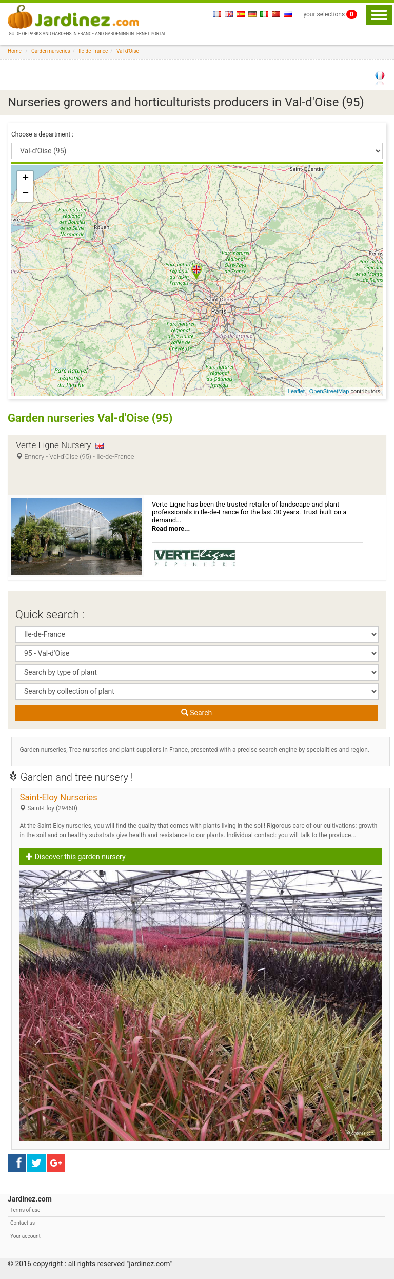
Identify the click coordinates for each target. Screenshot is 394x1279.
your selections (330, 14)
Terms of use (25, 1210)
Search (196, 713)
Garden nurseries (50, 51)
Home (15, 51)
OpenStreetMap (329, 391)
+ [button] (25, 178)
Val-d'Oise (127, 51)
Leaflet (296, 391)
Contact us (22, 1223)
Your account (25, 1236)
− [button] (25, 194)
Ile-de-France (93, 51)
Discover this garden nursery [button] (75, 856)
